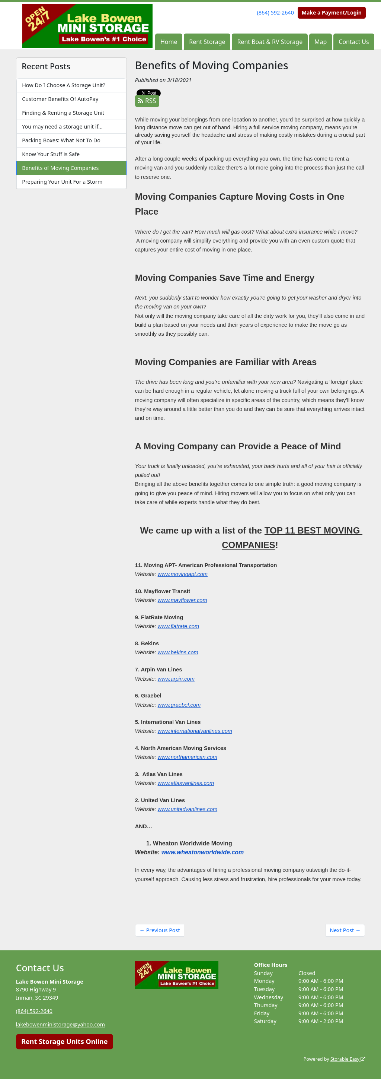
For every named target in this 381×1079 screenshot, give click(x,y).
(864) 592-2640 (275, 12)
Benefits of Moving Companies (60, 167)
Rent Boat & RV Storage (269, 42)
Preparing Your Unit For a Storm (62, 181)
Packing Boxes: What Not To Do (61, 140)
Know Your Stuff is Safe (51, 154)
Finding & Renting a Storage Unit (63, 112)
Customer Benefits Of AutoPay (60, 98)
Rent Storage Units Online (64, 1041)
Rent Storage (207, 42)
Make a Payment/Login (332, 12)
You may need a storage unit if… (62, 126)
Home (168, 42)
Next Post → (345, 930)
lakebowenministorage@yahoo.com (61, 1024)
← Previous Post (160, 930)
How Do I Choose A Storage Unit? (63, 85)
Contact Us (354, 42)
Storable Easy (347, 1059)
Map (320, 42)
